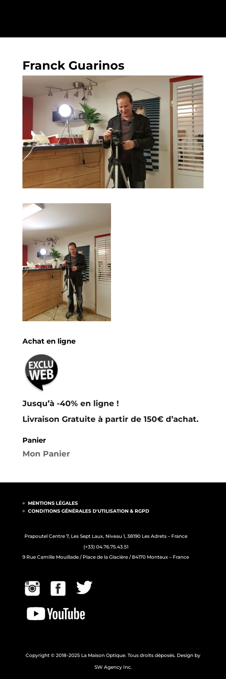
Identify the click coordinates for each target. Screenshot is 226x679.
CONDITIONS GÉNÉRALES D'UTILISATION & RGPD (88, 511)
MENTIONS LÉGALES (53, 503)
